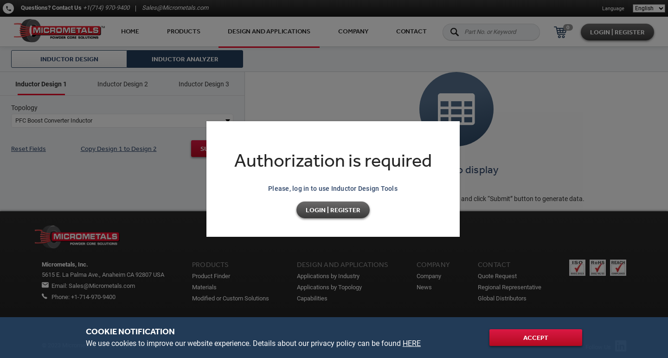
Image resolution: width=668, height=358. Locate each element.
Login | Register (333, 210)
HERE (412, 343)
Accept (535, 337)
